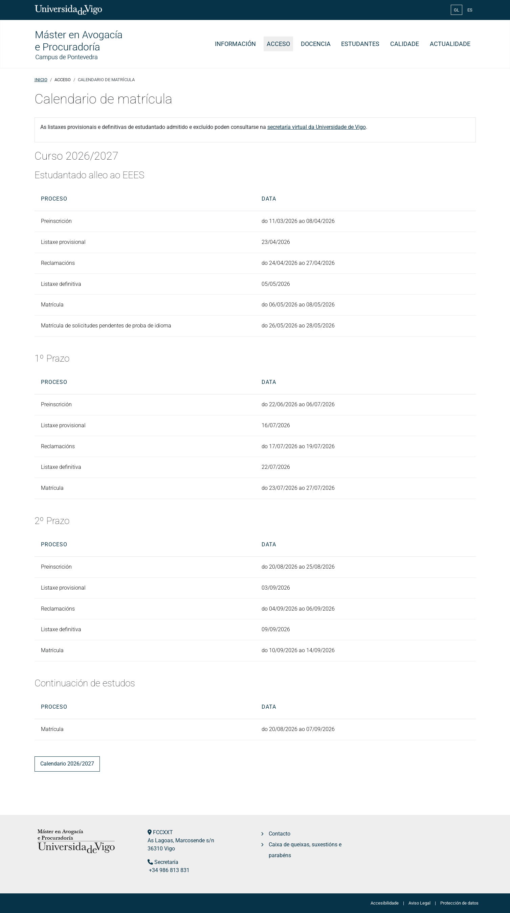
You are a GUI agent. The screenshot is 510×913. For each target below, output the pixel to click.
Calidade (404, 44)
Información (235, 44)
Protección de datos (459, 903)
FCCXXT (163, 832)
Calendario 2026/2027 (67, 763)
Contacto (279, 833)
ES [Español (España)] (469, 10)
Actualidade (450, 44)
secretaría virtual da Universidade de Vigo (316, 127)
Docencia (316, 44)
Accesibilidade (385, 903)
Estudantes (360, 44)
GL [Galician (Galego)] (456, 10)
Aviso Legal (419, 903)
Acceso (278, 44)
